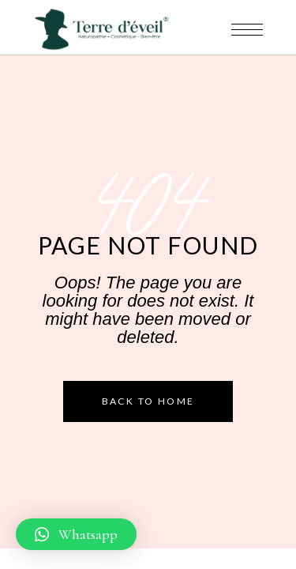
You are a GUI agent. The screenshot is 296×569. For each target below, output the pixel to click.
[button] (76, 534)
